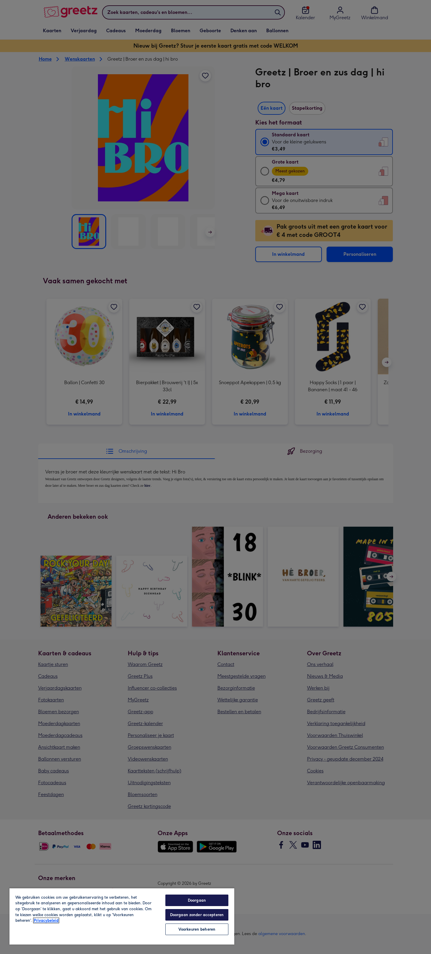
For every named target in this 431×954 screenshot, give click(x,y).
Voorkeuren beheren (196, 929)
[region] (121, 916)
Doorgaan (197, 900)
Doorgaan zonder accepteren (197, 915)
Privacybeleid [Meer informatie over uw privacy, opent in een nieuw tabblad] (46, 920)
